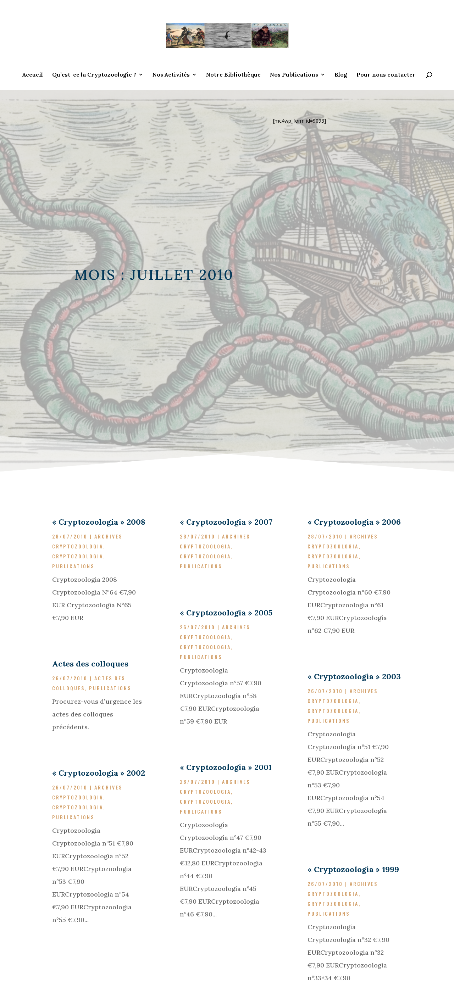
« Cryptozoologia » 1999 (353, 869)
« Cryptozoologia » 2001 (226, 767)
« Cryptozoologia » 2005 (226, 613)
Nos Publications (294, 75)
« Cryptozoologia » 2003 (354, 676)
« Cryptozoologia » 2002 (98, 773)
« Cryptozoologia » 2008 (98, 522)
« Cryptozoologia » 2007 (226, 522)
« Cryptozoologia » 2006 (354, 522)
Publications (73, 566)
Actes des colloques (90, 664)
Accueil (32, 75)
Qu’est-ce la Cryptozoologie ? (94, 75)
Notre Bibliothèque (233, 75)
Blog (340, 75)
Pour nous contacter (386, 75)
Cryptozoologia (77, 556)
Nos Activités (171, 75)
